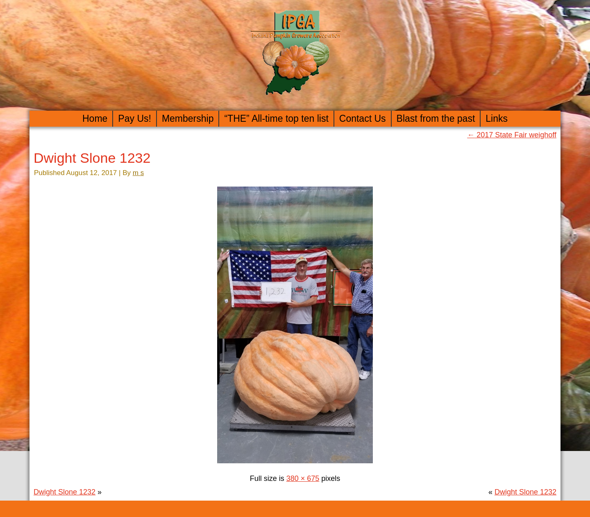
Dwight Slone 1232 (92, 158)
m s (138, 173)
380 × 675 (303, 478)
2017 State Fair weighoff (511, 135)
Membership (188, 118)
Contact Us (362, 118)
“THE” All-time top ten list (276, 118)
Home (94, 118)
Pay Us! (134, 118)
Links (497, 118)
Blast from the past (436, 118)
